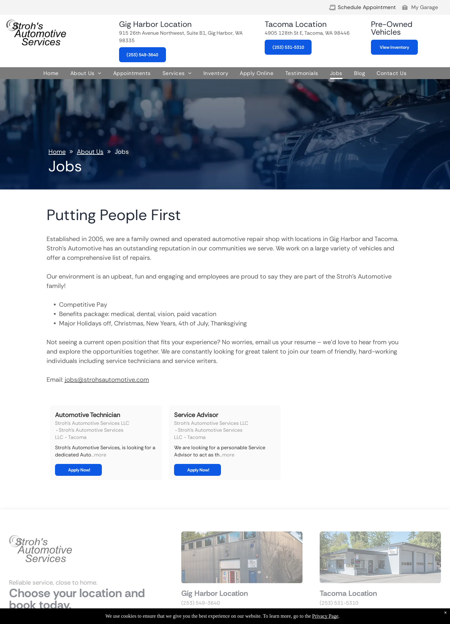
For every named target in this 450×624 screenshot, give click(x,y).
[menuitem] (51, 73)
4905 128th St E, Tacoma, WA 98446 (307, 33)
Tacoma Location (296, 24)
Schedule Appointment (367, 7)
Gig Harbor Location (155, 24)
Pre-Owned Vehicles (391, 28)
